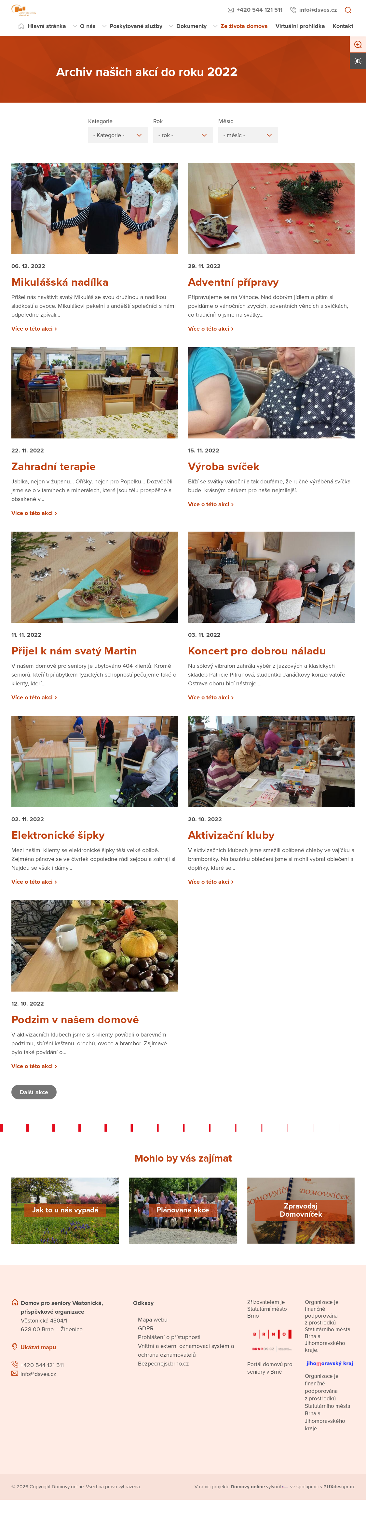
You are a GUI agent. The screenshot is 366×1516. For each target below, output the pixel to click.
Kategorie (100, 121)
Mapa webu (153, 1327)
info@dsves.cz (318, 9)
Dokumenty (191, 26)
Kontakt (343, 26)
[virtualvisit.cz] (285, 1495)
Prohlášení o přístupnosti (169, 1345)
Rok (158, 121)
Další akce (34, 1100)
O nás (88, 26)
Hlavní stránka (47, 26)
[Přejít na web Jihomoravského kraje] (330, 1369)
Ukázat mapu (38, 1355)
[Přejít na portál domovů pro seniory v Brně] (272, 1346)
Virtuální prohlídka (300, 26)
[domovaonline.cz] (248, 1495)
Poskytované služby (136, 26)
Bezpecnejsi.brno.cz (163, 1371)
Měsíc (225, 121)
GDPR (146, 1336)
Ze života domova (244, 26)
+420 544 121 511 (259, 9)
